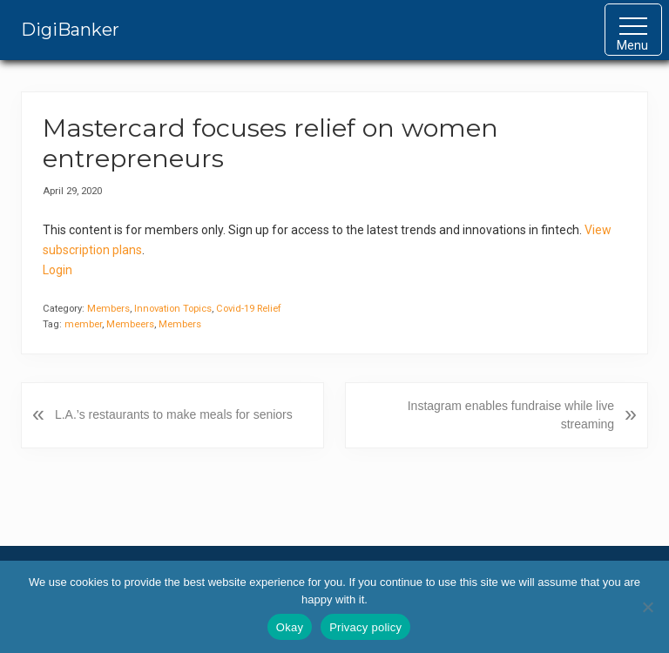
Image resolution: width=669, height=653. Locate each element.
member (83, 324)
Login (57, 270)
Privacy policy (365, 627)
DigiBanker (70, 29)
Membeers (130, 324)
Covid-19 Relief (248, 308)
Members (108, 308)
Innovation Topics (173, 308)
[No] (647, 607)
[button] (633, 29)
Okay (289, 627)
